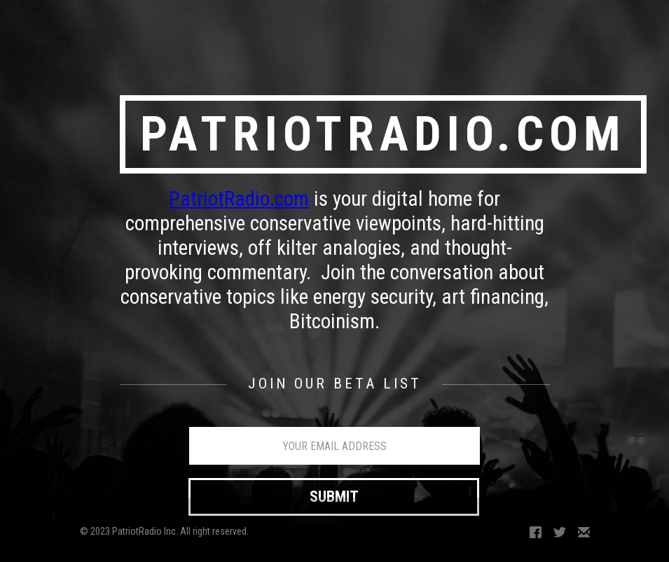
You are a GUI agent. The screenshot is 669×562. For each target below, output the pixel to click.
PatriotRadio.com (239, 199)
